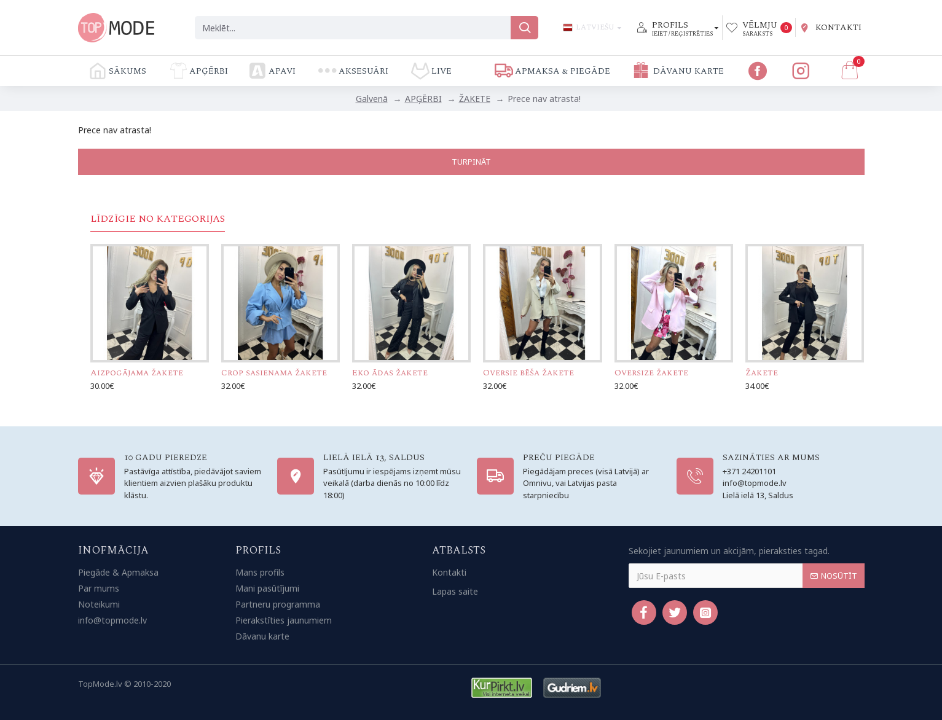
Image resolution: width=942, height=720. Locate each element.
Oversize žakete (651, 372)
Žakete (761, 372)
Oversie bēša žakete (528, 372)
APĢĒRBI (423, 98)
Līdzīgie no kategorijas (157, 219)
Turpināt (471, 161)
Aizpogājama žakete (136, 372)
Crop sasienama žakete (274, 372)
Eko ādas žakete (390, 372)
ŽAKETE (474, 98)
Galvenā (372, 98)
